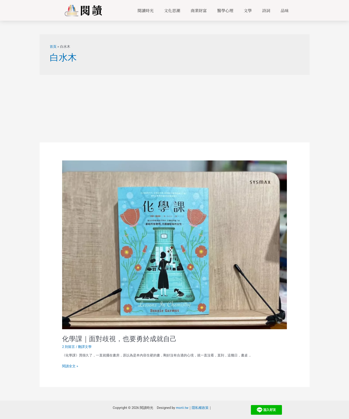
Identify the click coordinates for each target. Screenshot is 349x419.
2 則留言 (68, 347)
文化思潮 (172, 10)
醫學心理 (225, 10)
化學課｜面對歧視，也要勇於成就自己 (119, 339)
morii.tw (182, 407)
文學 (248, 10)
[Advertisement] (175, 108)
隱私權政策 (200, 407)
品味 (285, 10)
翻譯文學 (85, 347)
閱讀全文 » (70, 366)
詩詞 (266, 10)
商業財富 (199, 10)
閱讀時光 (145, 10)
